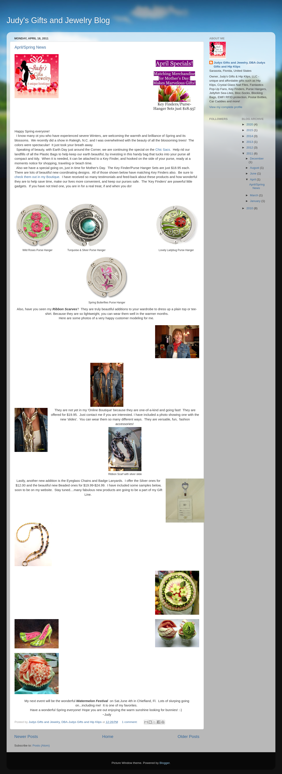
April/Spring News (30, 47)
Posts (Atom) (41, 745)
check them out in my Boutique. (37, 177)
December (257, 158)
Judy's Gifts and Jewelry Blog (58, 20)
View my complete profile (225, 107)
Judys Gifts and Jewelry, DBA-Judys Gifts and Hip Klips (239, 64)
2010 (250, 208)
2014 (250, 136)
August (255, 167)
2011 (250, 153)
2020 (250, 124)
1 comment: (130, 722)
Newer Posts (26, 736)
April (253, 179)
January (256, 201)
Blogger (165, 763)
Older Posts (188, 736)
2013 (250, 141)
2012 (250, 147)
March (254, 195)
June (253, 173)
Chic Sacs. (163, 149)
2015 (250, 130)
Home (107, 736)
